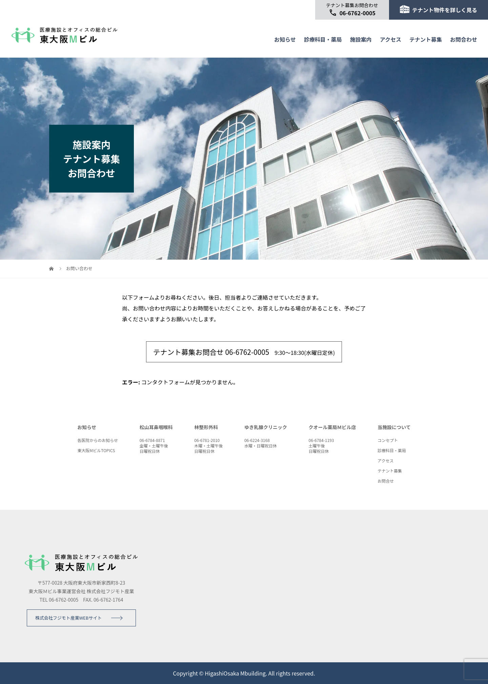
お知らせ (285, 39)
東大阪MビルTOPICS (96, 450)
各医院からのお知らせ (97, 440)
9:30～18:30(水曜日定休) (244, 352)
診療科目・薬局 (323, 39)
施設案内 (361, 39)
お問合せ (386, 481)
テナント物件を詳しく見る (438, 9)
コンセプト (388, 440)
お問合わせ (463, 39)
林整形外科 (206, 427)
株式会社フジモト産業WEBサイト (68, 618)
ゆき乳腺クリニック (265, 427)
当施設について (394, 427)
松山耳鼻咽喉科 (156, 427)
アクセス (390, 39)
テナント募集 (425, 39)
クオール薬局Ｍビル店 (332, 427)
